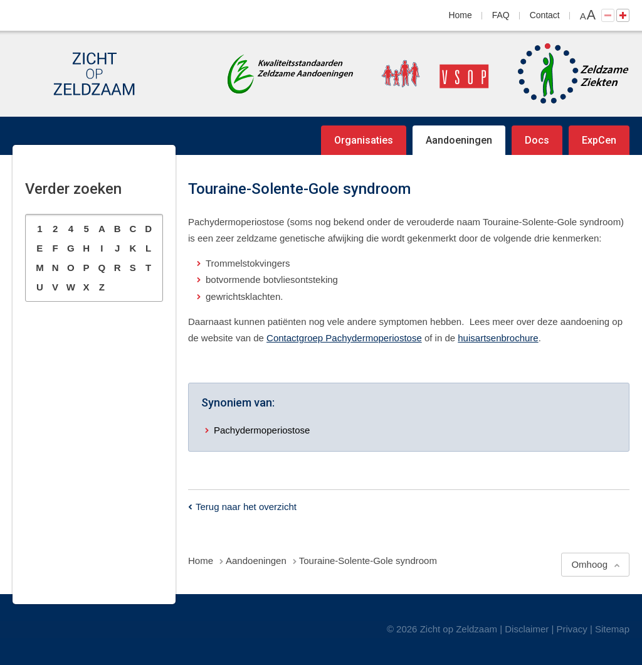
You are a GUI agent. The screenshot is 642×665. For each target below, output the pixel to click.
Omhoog (589, 564)
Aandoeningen (459, 140)
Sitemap (612, 629)
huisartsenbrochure (498, 337)
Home (460, 15)
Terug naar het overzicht (246, 506)
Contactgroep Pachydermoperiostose (344, 337)
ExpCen (599, 140)
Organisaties (363, 140)
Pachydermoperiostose (262, 430)
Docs (537, 140)
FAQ (501, 15)
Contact (545, 15)
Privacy (572, 629)
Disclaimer (527, 629)
